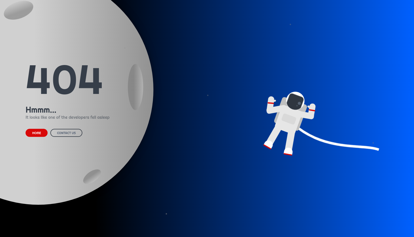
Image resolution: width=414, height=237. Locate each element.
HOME (36, 133)
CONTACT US (66, 133)
